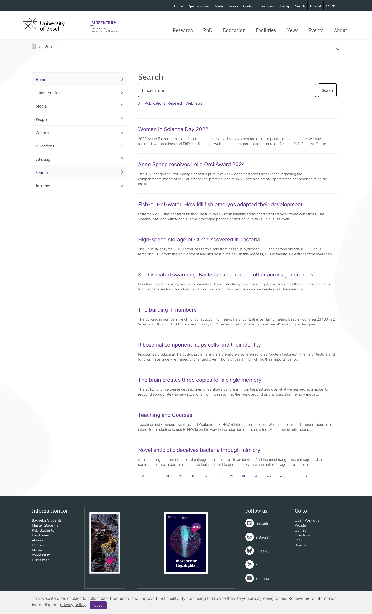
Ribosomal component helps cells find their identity (199, 345)
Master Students (45, 525)
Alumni (37, 540)
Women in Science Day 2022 (173, 129)
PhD (208, 30)
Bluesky (261, 551)
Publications (155, 103)
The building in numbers (167, 310)
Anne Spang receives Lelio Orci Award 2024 (191, 164)
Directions (266, 6)
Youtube (262, 578)
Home (178, 6)
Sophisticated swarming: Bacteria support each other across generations (225, 274)
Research (183, 30)
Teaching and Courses (165, 415)
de (333, 6)
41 (257, 476)
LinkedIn (262, 523)
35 (180, 476)
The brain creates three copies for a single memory (199, 380)
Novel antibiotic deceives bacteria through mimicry (199, 450)
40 (244, 476)
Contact (248, 6)
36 (193, 476)
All (140, 103)
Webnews (194, 103)
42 (269, 476)
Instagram (263, 537)
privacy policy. (73, 604)
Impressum (41, 555)
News (292, 30)
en (328, 6)
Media (219, 6)
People (233, 6)
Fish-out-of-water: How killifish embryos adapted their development (220, 204)
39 (231, 476)
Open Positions (199, 6)
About (340, 30)
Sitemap (284, 6)
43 (282, 476)
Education (234, 30)
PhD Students (43, 530)
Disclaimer (40, 560)
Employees (41, 535)
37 (206, 476)
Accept (98, 605)
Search (300, 6)
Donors (38, 545)
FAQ (298, 540)
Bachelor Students (47, 520)
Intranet (315, 6)
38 (218, 476)
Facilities (266, 30)
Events (315, 30)
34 (167, 476)
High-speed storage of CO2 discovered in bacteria (199, 239)
